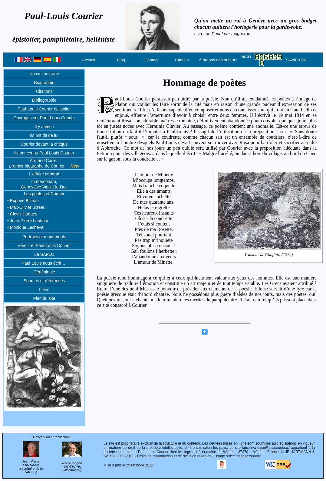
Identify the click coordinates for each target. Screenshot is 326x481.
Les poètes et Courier (44, 193)
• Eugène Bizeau (23, 200)
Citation (182, 60)
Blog (121, 60)
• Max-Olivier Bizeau (26, 207)
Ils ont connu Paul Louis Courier (44, 153)
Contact (151, 60)
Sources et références (44, 280)
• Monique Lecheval (25, 227)
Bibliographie (44, 100)
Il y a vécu (44, 126)
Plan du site (44, 298)
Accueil (88, 60)
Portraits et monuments (44, 236)
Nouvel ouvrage (44, 73)
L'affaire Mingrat (44, 173)
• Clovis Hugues (22, 214)
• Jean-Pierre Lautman (28, 220)
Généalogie (44, 271)
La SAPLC (44, 254)
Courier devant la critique (44, 144)
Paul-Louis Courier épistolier (44, 109)
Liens (44, 289)
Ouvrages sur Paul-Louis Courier (44, 117)
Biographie (44, 82)
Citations (44, 91)
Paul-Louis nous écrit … (44, 263)
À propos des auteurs (218, 60)
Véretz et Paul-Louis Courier (44, 245)
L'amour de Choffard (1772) (269, 255)
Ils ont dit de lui (44, 135)
